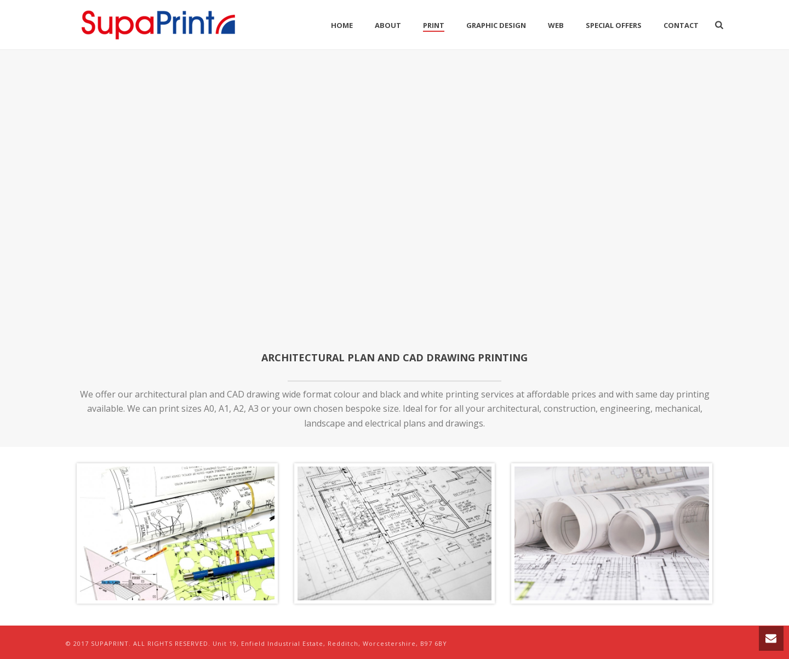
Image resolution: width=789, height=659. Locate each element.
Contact (681, 25)
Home (342, 25)
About (388, 25)
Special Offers (614, 25)
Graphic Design (496, 25)
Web (556, 25)
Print (433, 25)
